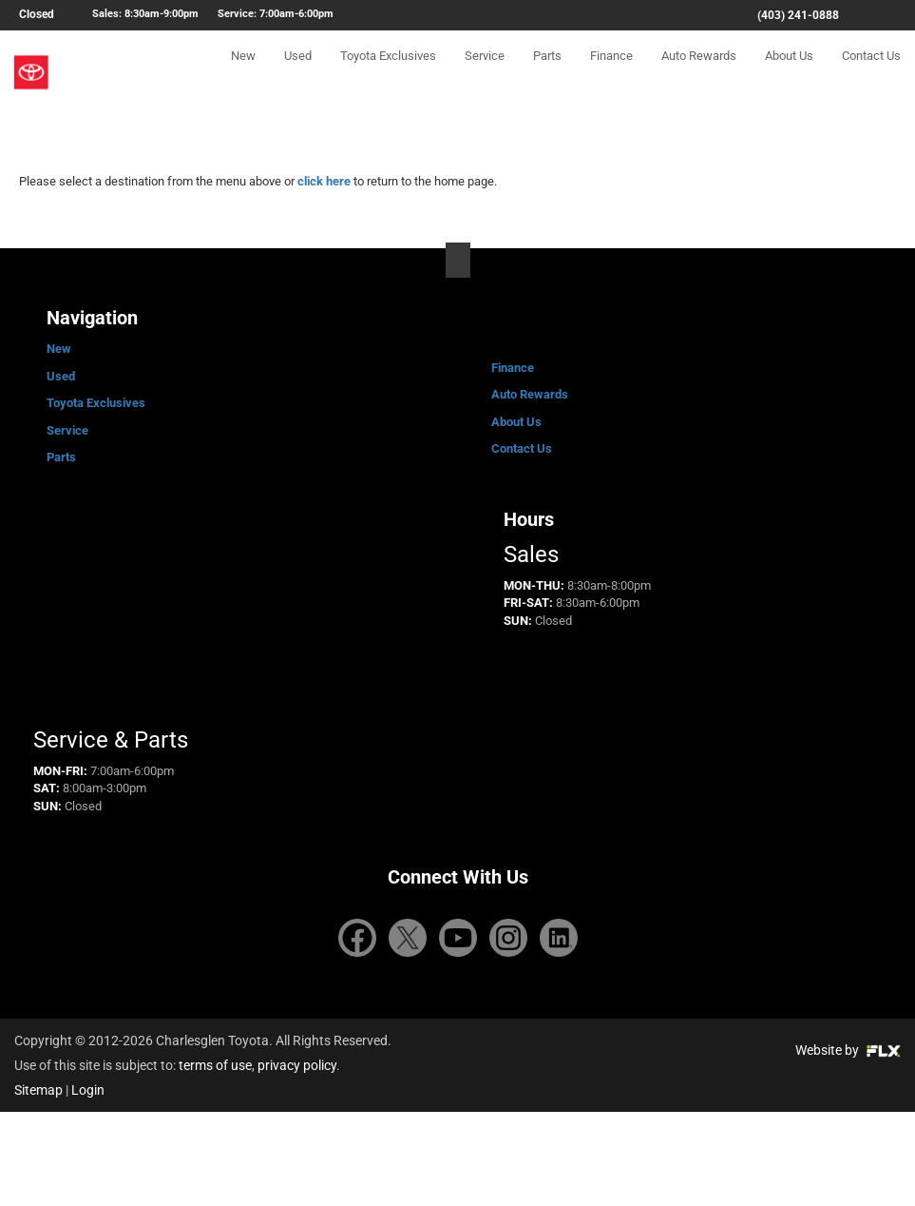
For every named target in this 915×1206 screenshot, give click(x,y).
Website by (848, 1050)
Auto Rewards (698, 73)
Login (88, 1090)
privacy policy (296, 1065)
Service (485, 73)
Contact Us (871, 73)
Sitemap (38, 1090)
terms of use (215, 1065)
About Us (789, 73)
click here (324, 181)
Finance (611, 73)
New (243, 73)
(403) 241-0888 (798, 15)
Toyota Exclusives (388, 73)
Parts (547, 73)
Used (298, 73)
